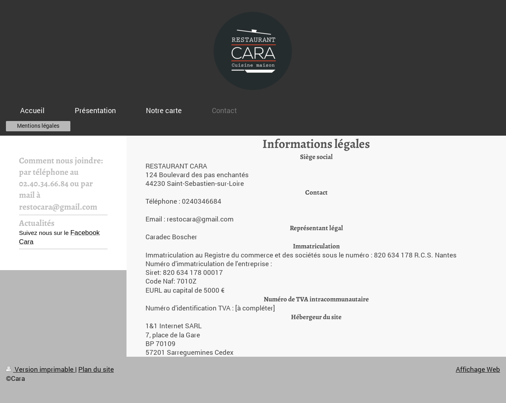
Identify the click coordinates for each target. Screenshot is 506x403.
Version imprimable (40, 369)
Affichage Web (478, 369)
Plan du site (96, 369)
